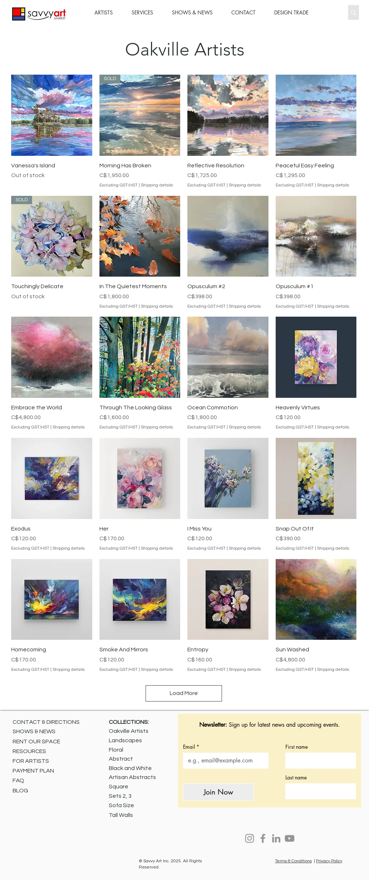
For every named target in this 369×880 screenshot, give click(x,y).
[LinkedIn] (276, 838)
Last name (296, 777)
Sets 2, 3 (120, 796)
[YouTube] (289, 838)
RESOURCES (29, 751)
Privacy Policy (329, 861)
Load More (184, 693)
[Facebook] (263, 838)
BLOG (20, 790)
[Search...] (330, 12)
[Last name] (318, 791)
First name (296, 747)
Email (191, 747)
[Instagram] (249, 838)
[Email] (223, 760)
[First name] (318, 760)
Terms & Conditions (293, 861)
